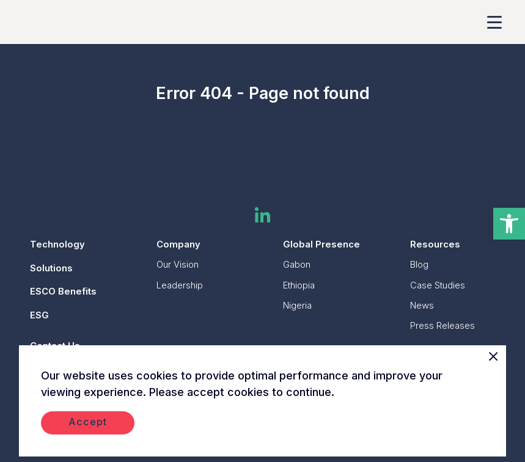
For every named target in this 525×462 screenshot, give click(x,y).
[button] (509, 224)
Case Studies (437, 285)
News (422, 305)
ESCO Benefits (63, 291)
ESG (39, 315)
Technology (57, 244)
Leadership (179, 285)
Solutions (51, 268)
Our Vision (177, 264)
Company (178, 244)
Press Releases (442, 325)
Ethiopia (299, 285)
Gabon (296, 264)
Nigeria (297, 305)
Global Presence (321, 244)
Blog (419, 264)
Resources (435, 244)
